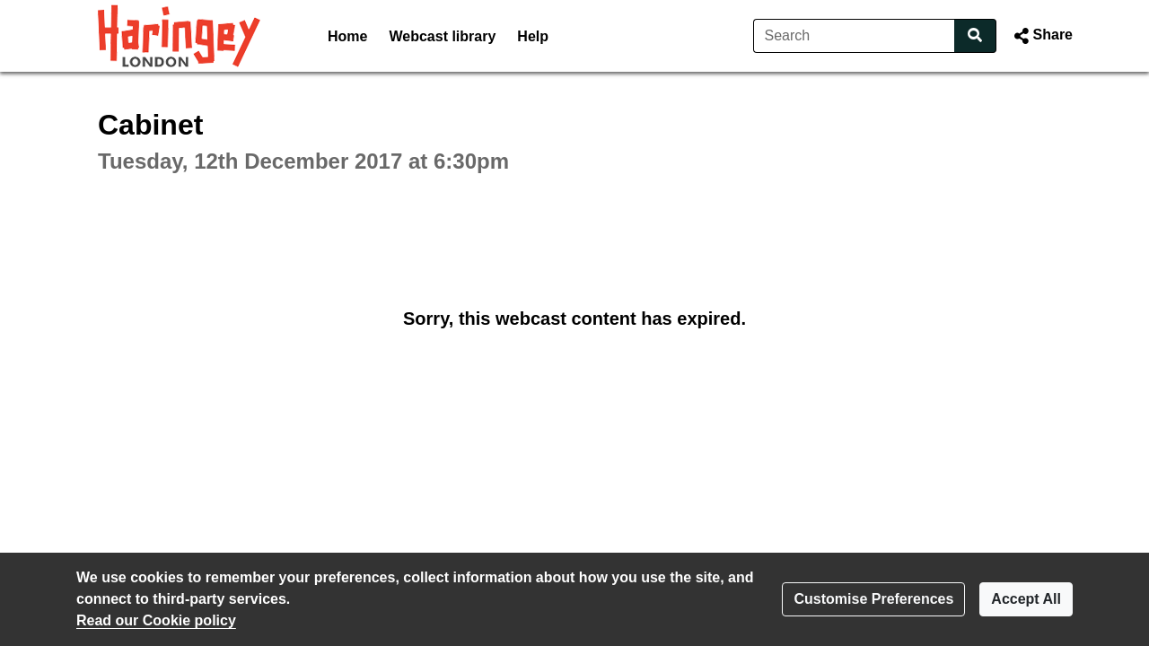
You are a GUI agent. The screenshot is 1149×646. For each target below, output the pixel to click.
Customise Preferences (873, 599)
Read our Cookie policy (156, 620)
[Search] (854, 36)
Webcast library (442, 36)
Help (532, 36)
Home (347, 36)
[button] (1042, 36)
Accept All (1026, 599)
